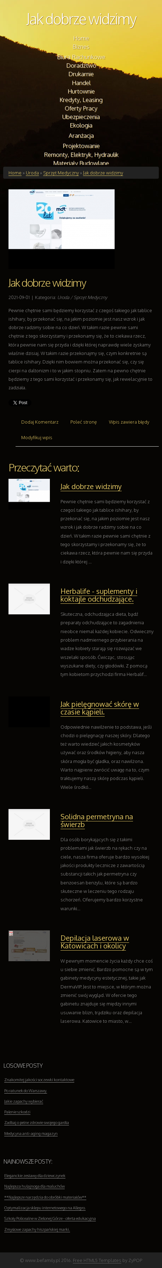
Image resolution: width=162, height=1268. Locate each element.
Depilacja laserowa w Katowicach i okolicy (94, 941)
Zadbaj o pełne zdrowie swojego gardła (36, 1122)
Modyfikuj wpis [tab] (36, 437)
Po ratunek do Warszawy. (25, 1090)
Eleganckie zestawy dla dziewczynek (34, 1175)
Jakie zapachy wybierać (23, 1101)
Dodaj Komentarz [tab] (39, 422)
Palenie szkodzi (17, 1111)
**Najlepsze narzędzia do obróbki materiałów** (45, 1197)
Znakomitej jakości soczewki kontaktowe (39, 1079)
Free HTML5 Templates (97, 1260)
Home (15, 173)
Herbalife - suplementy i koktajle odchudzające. (98, 594)
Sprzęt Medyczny (61, 173)
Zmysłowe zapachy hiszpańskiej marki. (37, 1229)
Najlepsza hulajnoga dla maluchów (34, 1186)
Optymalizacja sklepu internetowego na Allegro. (45, 1207)
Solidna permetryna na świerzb (96, 820)
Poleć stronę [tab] (83, 422)
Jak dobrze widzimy (81, 18)
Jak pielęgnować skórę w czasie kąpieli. (99, 707)
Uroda (32, 173)
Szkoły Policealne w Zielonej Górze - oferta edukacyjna (50, 1218)
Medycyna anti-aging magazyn (31, 1133)
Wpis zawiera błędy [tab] (129, 422)
